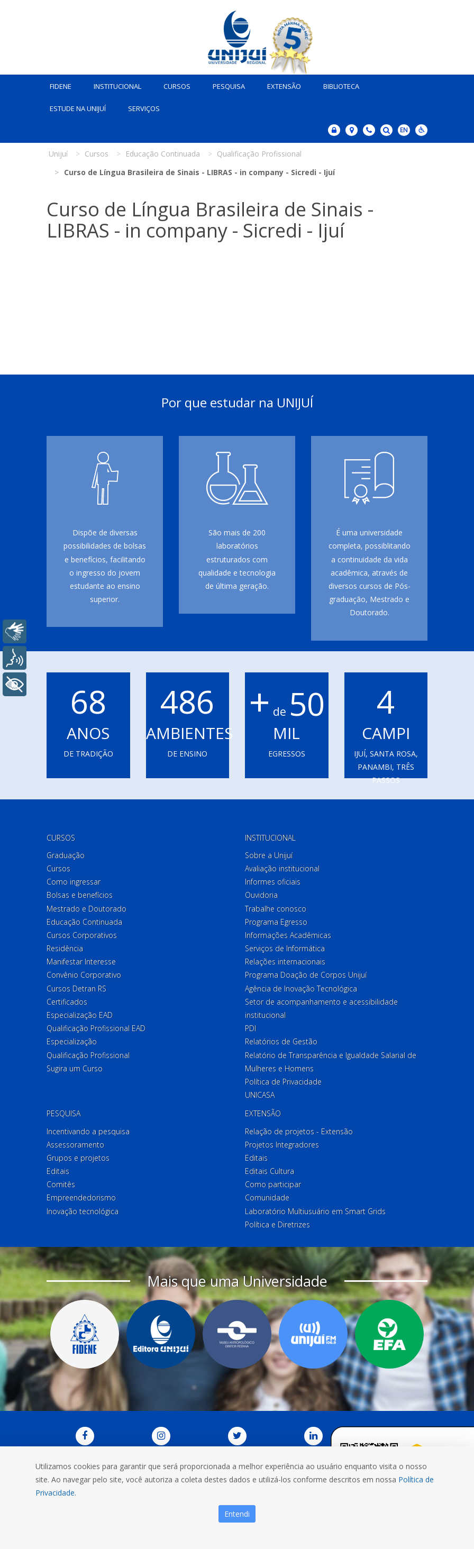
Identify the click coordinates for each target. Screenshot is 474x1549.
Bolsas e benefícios (80, 895)
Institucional (117, 86)
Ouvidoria (261, 895)
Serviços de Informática (285, 948)
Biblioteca (341, 86)
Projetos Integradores (282, 1145)
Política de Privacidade (283, 1082)
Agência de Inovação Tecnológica (301, 988)
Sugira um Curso (75, 1068)
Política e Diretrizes (277, 1224)
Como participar (273, 1184)
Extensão (284, 86)
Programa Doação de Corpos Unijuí (306, 975)
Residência (65, 948)
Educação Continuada (84, 922)
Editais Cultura (269, 1171)
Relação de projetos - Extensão (299, 1131)
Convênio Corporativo (84, 975)
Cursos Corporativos (82, 935)
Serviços (144, 108)
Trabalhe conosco (275, 909)
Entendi (237, 1514)
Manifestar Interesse (81, 961)
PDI (250, 1028)
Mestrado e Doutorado (86, 909)
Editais (58, 1171)
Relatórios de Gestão (281, 1041)
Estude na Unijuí (78, 108)
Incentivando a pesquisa (88, 1131)
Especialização (72, 1041)
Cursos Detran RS (76, 988)
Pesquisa (229, 86)
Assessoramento (75, 1145)
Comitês (61, 1184)
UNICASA (260, 1095)
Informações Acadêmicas (288, 935)
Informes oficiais (272, 882)
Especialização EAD (80, 1015)
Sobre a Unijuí (269, 855)
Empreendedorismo (81, 1198)
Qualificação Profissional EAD (96, 1028)
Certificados (67, 1002)
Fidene (60, 86)
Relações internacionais (285, 961)
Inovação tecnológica (82, 1211)
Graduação (66, 855)
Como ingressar (74, 882)
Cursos (176, 86)
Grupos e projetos (78, 1158)
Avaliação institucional (282, 868)
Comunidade (267, 1198)
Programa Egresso (276, 922)
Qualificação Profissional (88, 1055)
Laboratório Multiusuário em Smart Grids (315, 1211)
